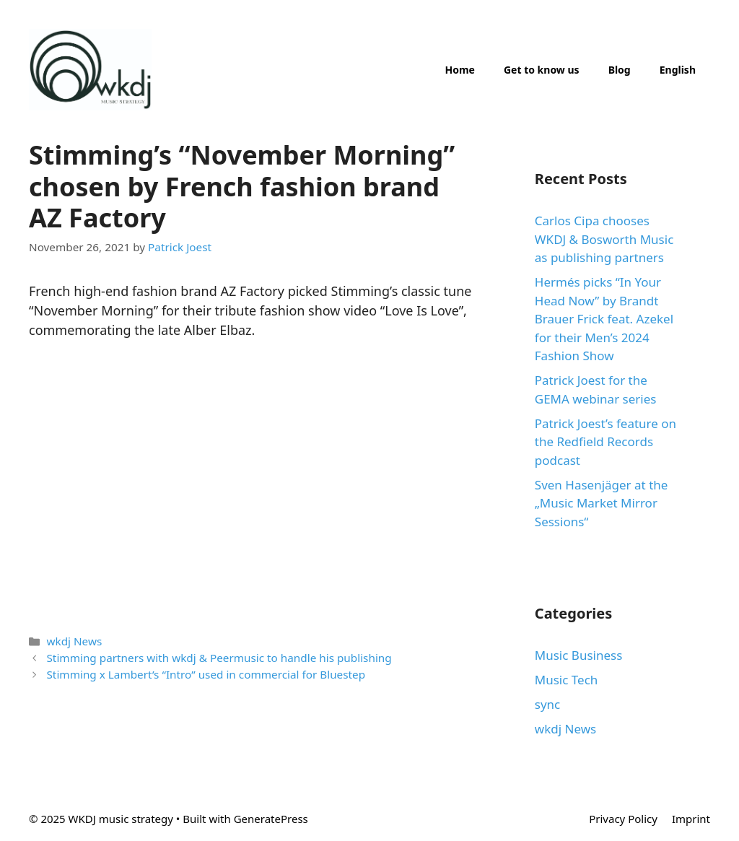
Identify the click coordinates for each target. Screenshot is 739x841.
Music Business (579, 655)
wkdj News (74, 641)
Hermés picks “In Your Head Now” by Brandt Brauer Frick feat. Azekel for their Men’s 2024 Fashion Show (604, 319)
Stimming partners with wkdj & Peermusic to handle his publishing (218, 657)
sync (547, 704)
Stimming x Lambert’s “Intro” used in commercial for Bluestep (205, 674)
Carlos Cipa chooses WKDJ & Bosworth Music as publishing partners (604, 239)
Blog (619, 70)
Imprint (691, 818)
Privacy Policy (623, 818)
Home (459, 70)
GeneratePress (271, 818)
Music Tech (566, 679)
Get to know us (542, 70)
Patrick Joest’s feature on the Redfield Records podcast (605, 442)
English (678, 70)
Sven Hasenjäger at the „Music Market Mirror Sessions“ (601, 503)
